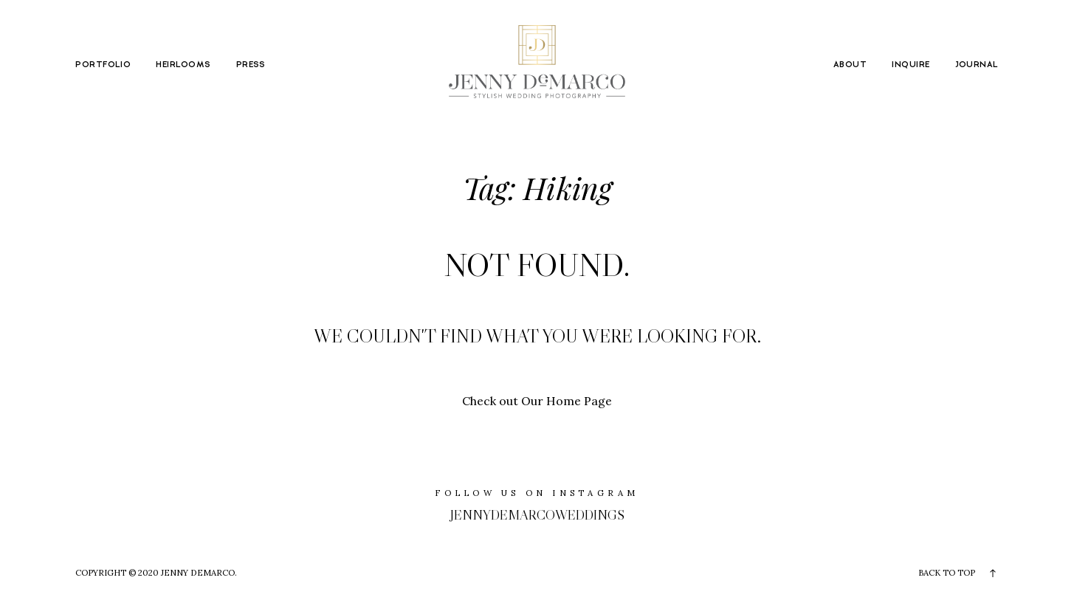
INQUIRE (910, 65)
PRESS (251, 65)
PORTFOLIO (103, 65)
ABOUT (850, 65)
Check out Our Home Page (537, 400)
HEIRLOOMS (183, 65)
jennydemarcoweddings (537, 514)
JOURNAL (977, 65)
